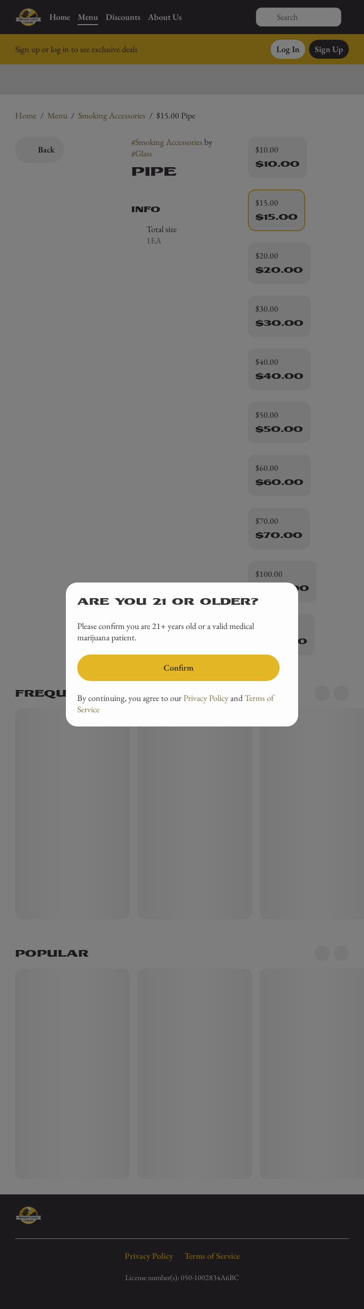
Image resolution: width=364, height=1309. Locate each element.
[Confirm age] (178, 667)
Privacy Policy (205, 697)
